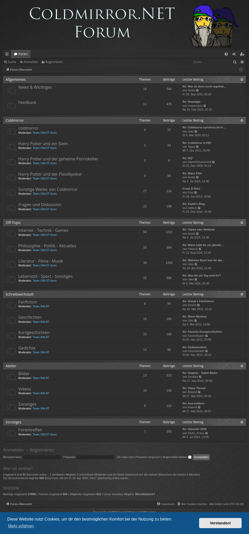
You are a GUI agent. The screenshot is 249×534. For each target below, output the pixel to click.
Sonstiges (27, 404)
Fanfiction (27, 302)
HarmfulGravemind (199, 161)
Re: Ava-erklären (194, 403)
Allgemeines (16, 79)
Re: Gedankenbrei (194, 347)
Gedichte (26, 348)
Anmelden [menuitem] (235, 55)
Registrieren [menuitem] (243, 55)
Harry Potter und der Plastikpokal (49, 174)
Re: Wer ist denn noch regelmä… (204, 86)
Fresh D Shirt (191, 188)
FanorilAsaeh (196, 335)
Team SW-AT (41, 306)
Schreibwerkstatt (20, 294)
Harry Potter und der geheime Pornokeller (58, 159)
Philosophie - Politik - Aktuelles (47, 246)
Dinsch (192, 305)
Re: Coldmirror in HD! (197, 142)
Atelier (11, 365)
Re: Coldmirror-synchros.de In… (204, 127)
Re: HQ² (188, 158)
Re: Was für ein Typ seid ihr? (202, 275)
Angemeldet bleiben (177, 457)
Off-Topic (13, 222)
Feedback (27, 102)
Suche (12, 62)
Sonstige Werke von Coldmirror (47, 189)
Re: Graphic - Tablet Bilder (200, 372)
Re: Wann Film (192, 173)
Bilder (24, 373)
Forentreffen (30, 430)
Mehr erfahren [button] (21, 526)
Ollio (190, 320)
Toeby (191, 90)
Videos (24, 389)
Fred (191, 192)
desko (191, 177)
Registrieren (54, 62)
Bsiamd (192, 391)
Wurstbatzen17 (145, 494)
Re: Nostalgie (191, 101)
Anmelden (31, 62)
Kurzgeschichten (33, 332)
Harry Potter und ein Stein (43, 143)
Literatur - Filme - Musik (40, 261)
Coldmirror (15, 120)
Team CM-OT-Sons (45, 132)
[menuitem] (226, 54)
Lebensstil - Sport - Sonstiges (45, 276)
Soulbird (193, 376)
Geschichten (30, 317)
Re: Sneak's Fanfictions (198, 301)
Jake (191, 131)
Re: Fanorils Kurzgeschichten (202, 331)
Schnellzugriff (8, 55)
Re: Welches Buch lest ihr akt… (204, 260)
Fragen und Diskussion (39, 204)
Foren (23, 54)
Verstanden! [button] (220, 523)
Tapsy (191, 146)
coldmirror (28, 128)
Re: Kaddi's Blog (194, 203)
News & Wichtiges (35, 87)
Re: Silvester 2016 (194, 429)
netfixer (192, 207)
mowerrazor (195, 105)
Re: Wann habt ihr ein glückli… (203, 245)
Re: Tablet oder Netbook (199, 229)
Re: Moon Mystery (195, 316)
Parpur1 (193, 248)
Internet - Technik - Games (43, 230)
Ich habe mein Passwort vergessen (138, 457)
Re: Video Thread (194, 388)
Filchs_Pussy (196, 433)
